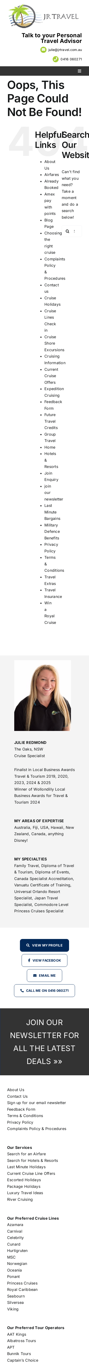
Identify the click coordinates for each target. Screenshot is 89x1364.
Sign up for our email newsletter (36, 1102)
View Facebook (47, 960)
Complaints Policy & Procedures (36, 1128)
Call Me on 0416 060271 (47, 991)
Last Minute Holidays (26, 1166)
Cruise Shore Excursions (54, 343)
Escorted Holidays (24, 1179)
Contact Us (17, 1096)
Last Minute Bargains (52, 512)
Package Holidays (23, 1186)
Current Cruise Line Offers (31, 1173)
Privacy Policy (20, 1122)
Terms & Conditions (25, 1115)
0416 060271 (71, 59)
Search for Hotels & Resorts (32, 1160)
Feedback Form (21, 1109)
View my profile (47, 945)
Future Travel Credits (51, 421)
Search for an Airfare (26, 1153)
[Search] (68, 231)
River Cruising (20, 1199)
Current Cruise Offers (51, 376)
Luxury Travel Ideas (25, 1192)
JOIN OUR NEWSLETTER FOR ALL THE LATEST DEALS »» (44, 1042)
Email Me (47, 975)
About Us (15, 1089)
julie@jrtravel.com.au (65, 50)
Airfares (51, 174)
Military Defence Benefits (52, 531)
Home (49, 447)
